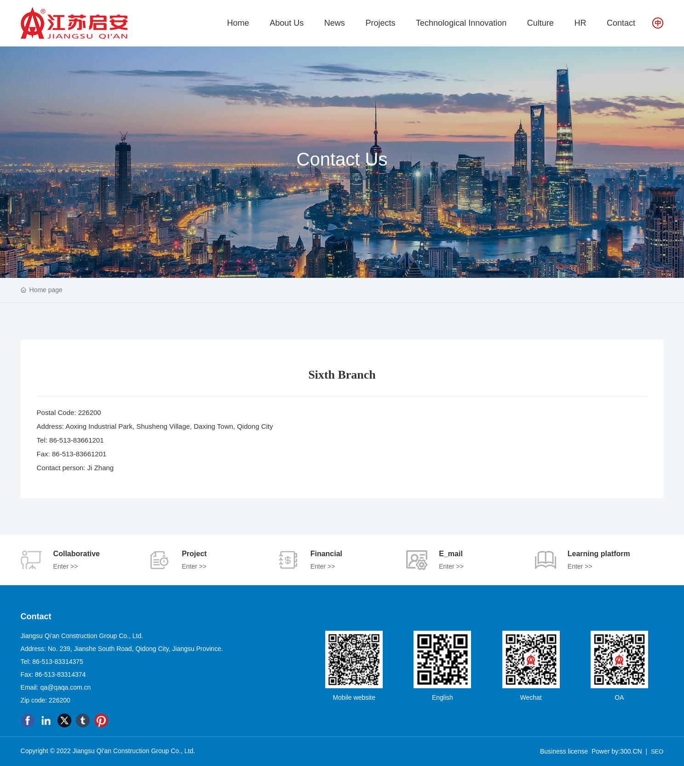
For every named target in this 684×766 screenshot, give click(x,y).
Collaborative (76, 554)
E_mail (451, 554)
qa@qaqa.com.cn (65, 687)
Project (194, 554)
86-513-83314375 (57, 661)
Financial (326, 554)
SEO (657, 751)
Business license (564, 751)
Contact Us (342, 159)
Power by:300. (612, 751)
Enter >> (65, 566)
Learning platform (599, 554)
